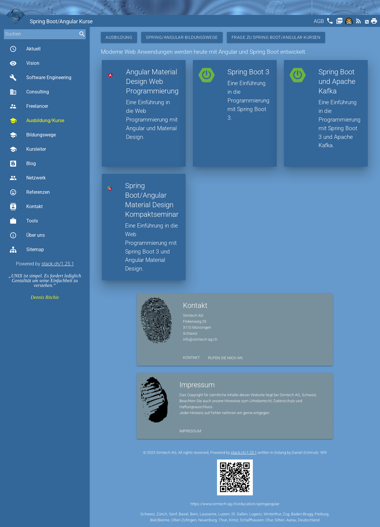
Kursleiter (28, 149)
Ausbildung (119, 37)
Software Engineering (40, 77)
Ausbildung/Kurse (37, 120)
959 (323, 452)
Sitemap (27, 249)
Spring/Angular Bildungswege (182, 37)
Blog (23, 163)
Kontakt (26, 206)
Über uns (27, 235)
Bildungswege (33, 135)
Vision (24, 63)
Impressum (190, 431)
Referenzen (30, 192)
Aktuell (25, 49)
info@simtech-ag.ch (200, 339)
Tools (24, 221)
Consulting (29, 92)
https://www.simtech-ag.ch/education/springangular (234, 504)
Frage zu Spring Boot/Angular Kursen (276, 37)
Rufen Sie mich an (225, 358)
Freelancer (29, 106)
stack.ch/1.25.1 (57, 264)
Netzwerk (28, 178)
